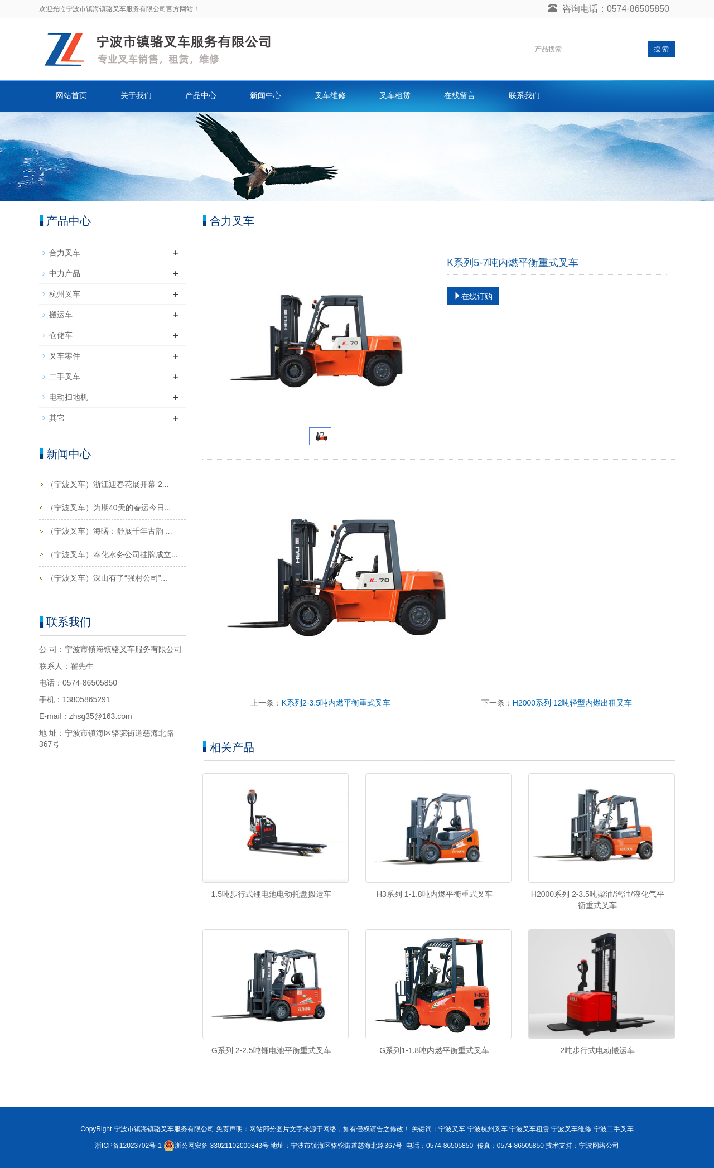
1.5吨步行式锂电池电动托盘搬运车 (271, 894)
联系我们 (524, 95)
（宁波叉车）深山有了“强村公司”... (106, 577)
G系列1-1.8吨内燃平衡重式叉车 (434, 1050)
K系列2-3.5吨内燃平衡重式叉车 (336, 702)
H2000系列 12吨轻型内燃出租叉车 (573, 702)
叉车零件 (64, 355)
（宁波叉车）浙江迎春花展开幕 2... (107, 484)
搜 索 (661, 49)
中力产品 (64, 273)
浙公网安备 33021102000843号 (222, 1146)
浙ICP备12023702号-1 (128, 1146)
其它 (57, 417)
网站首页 (71, 95)
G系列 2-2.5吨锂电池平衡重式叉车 (271, 1050)
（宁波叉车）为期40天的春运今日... (108, 507)
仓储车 (61, 335)
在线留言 (459, 95)
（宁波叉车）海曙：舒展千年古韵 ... (109, 531)
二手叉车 (64, 376)
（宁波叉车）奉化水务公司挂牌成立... (112, 554)
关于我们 (136, 95)
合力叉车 (64, 252)
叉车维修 (330, 95)
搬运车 (61, 314)
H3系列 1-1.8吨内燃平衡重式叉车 (435, 894)
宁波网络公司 (599, 1146)
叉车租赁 (395, 95)
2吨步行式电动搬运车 (597, 1050)
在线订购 (473, 296)
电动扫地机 (68, 397)
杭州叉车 (64, 293)
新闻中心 (265, 95)
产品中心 (200, 95)
